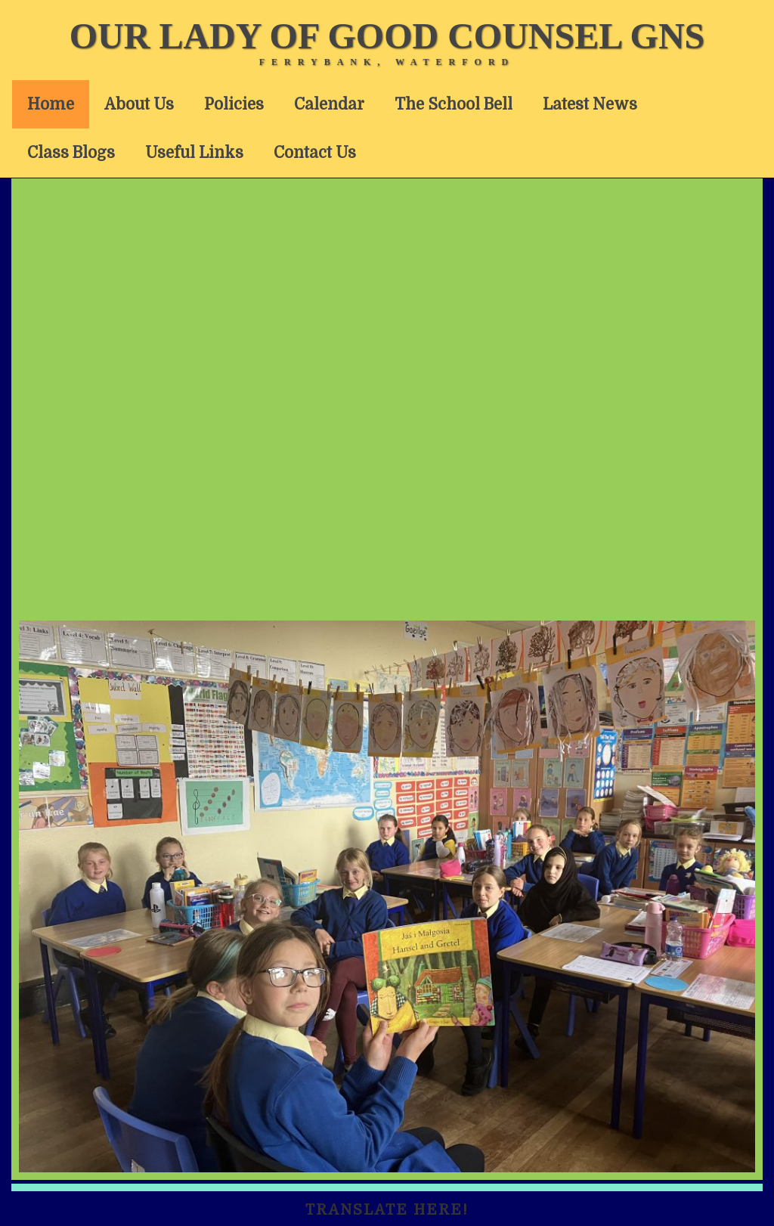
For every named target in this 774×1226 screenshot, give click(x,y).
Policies (234, 104)
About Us (139, 104)
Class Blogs (71, 153)
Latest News (590, 104)
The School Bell (453, 104)
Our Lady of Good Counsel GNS (387, 36)
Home (50, 104)
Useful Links (194, 153)
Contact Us (315, 153)
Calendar (329, 104)
